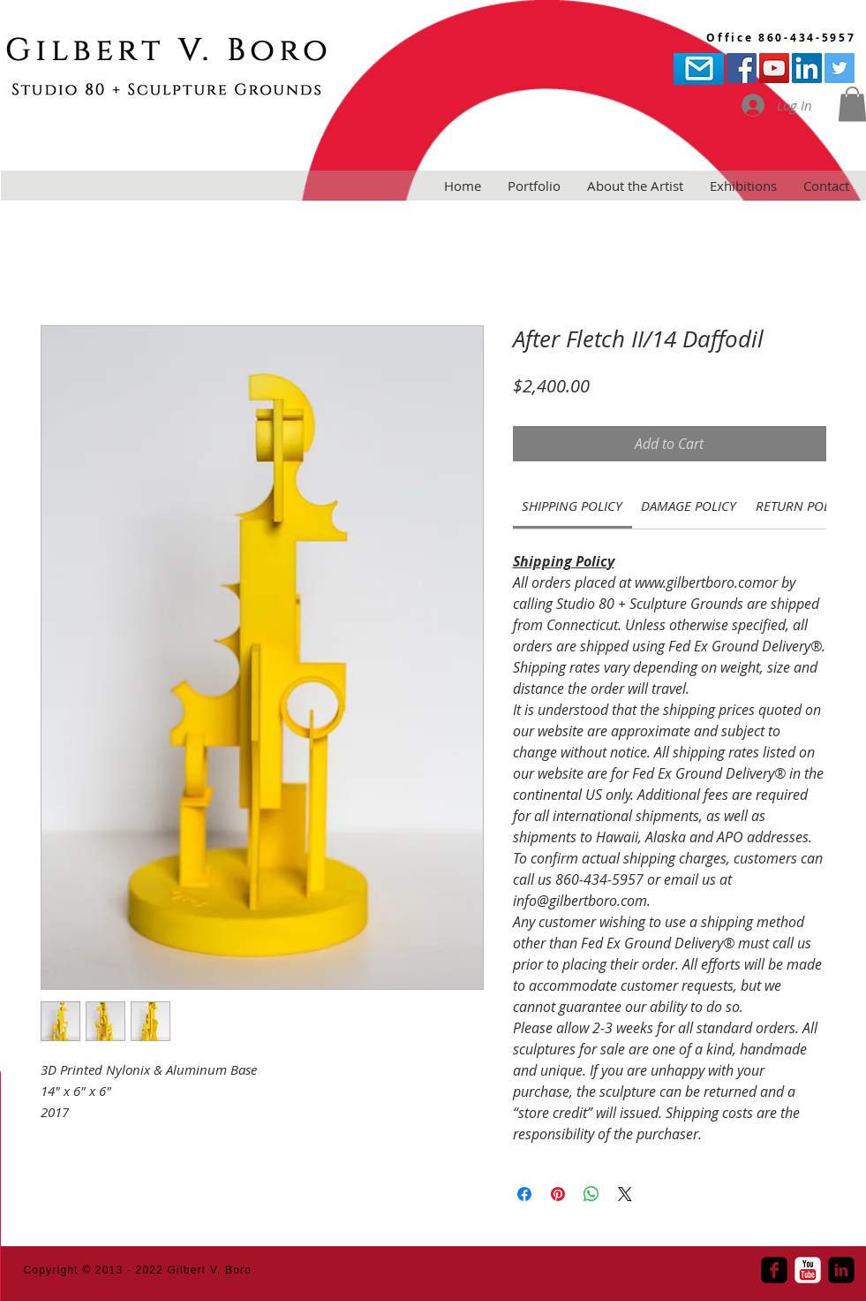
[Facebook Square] (774, 1270)
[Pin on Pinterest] (558, 1194)
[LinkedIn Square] (841, 1270)
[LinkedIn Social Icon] (807, 68)
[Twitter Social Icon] (840, 68)
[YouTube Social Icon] (774, 68)
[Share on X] (625, 1194)
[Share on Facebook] (524, 1194)
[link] (572, 505)
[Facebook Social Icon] (742, 68)
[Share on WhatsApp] (591, 1194)
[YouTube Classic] (807, 1270)
